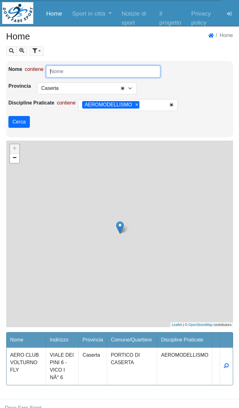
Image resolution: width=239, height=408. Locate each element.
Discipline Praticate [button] (182, 339)
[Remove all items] (122, 88)
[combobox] (87, 88)
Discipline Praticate (31, 102)
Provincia (19, 86)
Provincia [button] (92, 339)
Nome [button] (17, 339)
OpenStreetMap (200, 325)
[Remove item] (136, 105)
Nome (15, 69)
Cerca (19, 121)
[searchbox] (143, 105)
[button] (92, 13)
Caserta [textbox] (50, 88)
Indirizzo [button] (59, 339)
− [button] (14, 158)
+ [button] (14, 149)
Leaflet (177, 325)
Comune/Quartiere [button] (131, 339)
